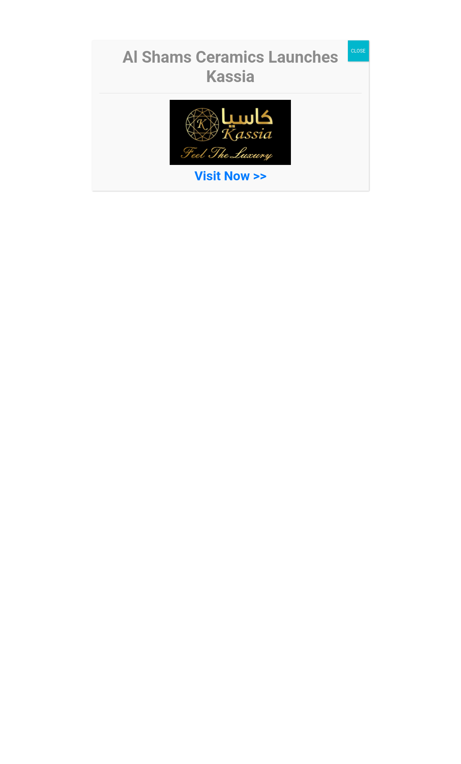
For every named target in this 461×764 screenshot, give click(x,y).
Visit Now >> (230, 176)
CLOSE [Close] (358, 51)
